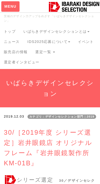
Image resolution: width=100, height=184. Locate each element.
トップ (10, 31)
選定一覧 (45, 52)
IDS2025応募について (49, 42)
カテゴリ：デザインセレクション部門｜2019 (61, 116)
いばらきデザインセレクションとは (56, 31)
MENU (10, 6)
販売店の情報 (16, 52)
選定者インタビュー (22, 62)
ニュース (12, 42)
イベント (86, 42)
